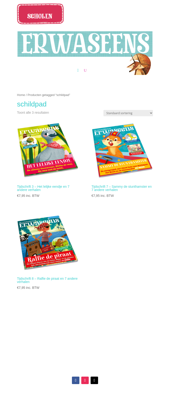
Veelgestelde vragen (119, 338)
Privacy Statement (119, 349)
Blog (51, 349)
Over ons (51, 344)
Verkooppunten (51, 333)
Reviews (51, 338)
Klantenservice (119, 333)
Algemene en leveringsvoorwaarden (119, 344)
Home (21, 95)
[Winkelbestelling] (128, 113)
